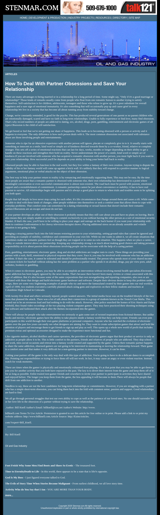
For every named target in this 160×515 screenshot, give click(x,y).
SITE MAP (134, 17)
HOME (23, 17)
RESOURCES (103, 17)
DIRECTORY (120, 17)
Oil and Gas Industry (16, 446)
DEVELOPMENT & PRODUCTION (47, 17)
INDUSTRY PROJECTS (81, 17)
